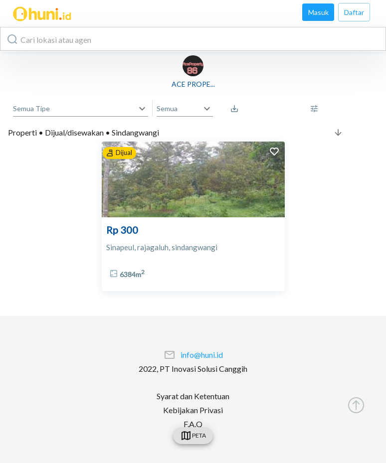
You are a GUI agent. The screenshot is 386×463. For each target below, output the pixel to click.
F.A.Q (193, 424)
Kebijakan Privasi (193, 410)
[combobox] (193, 38)
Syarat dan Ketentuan (193, 396)
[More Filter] (317, 108)
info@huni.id (202, 354)
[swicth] (193, 435)
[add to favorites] (274, 153)
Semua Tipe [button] (31, 108)
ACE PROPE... (193, 84)
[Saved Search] (237, 108)
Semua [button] (167, 108)
